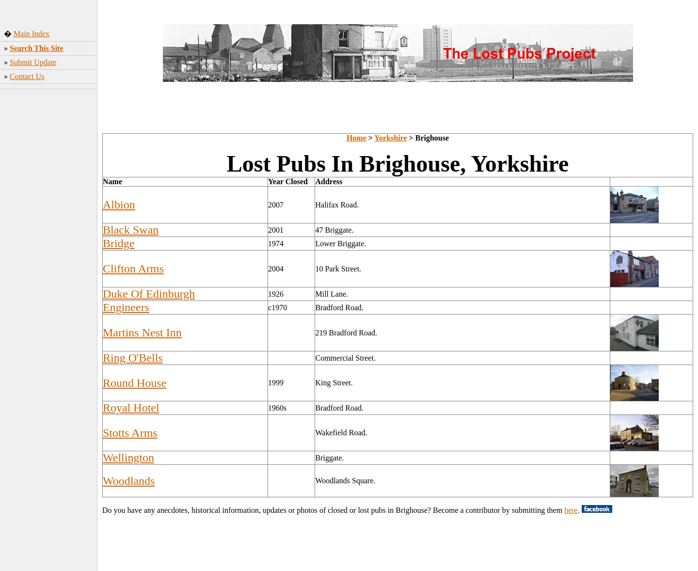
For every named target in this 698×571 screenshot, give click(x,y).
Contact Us (27, 76)
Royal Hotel (131, 407)
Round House (134, 383)
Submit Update (33, 62)
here (571, 510)
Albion (119, 204)
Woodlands (129, 481)
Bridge (118, 243)
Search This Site (36, 48)
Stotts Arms (130, 433)
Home (356, 138)
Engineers (126, 307)
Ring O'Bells (133, 357)
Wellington (128, 457)
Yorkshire (390, 138)
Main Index (31, 34)
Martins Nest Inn (142, 332)
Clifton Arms (133, 268)
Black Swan (131, 229)
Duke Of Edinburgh (149, 293)
